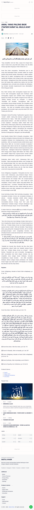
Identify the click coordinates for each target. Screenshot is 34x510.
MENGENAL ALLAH (8, 404)
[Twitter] (13, 468)
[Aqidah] (9, 401)
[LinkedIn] (23, 468)
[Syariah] (9, 441)
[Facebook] (3, 468)
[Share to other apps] (13, 38)
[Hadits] (9, 438)
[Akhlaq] (10, 417)
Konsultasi (6, 376)
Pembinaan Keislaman (9, 375)
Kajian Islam (7, 374)
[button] (29, 2)
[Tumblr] (27, 468)
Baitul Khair (7, 2)
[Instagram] (9, 468)
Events (5, 372)
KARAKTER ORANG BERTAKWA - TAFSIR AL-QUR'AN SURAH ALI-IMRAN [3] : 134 (16, 425)
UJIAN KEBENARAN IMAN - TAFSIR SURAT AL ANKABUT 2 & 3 (17, 413)
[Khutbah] (25, 438)
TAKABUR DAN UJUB (8, 420)
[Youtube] (18, 468)
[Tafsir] (10, 411)
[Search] (32, 2)
